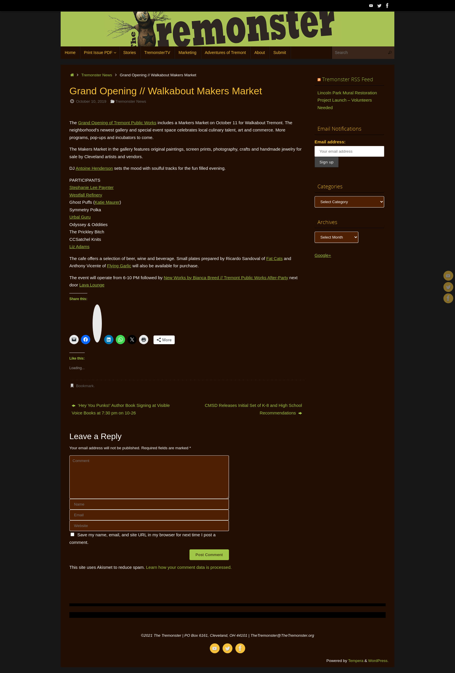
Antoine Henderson (94, 168)
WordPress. (378, 660)
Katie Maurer (107, 202)
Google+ (323, 255)
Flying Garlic (119, 265)
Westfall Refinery (85, 194)
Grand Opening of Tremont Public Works (117, 122)
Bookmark (85, 386)
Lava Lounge (91, 284)
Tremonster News (96, 75)
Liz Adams (79, 246)
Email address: (330, 141)
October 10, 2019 (91, 101)
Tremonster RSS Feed (347, 79)
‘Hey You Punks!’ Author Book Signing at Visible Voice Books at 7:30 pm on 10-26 (121, 409)
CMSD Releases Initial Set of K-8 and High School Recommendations (253, 409)
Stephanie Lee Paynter (91, 187)
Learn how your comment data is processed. (189, 567)
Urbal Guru (80, 216)
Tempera (356, 660)
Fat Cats (274, 258)
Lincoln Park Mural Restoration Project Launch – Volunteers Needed (347, 100)
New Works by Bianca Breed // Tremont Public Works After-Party (226, 277)
